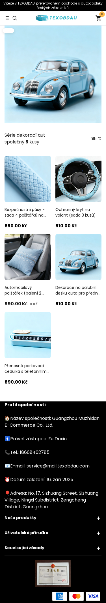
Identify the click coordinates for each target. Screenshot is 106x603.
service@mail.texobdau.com (58, 466)
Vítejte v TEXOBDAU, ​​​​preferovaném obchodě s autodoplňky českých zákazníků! (53, 5)
